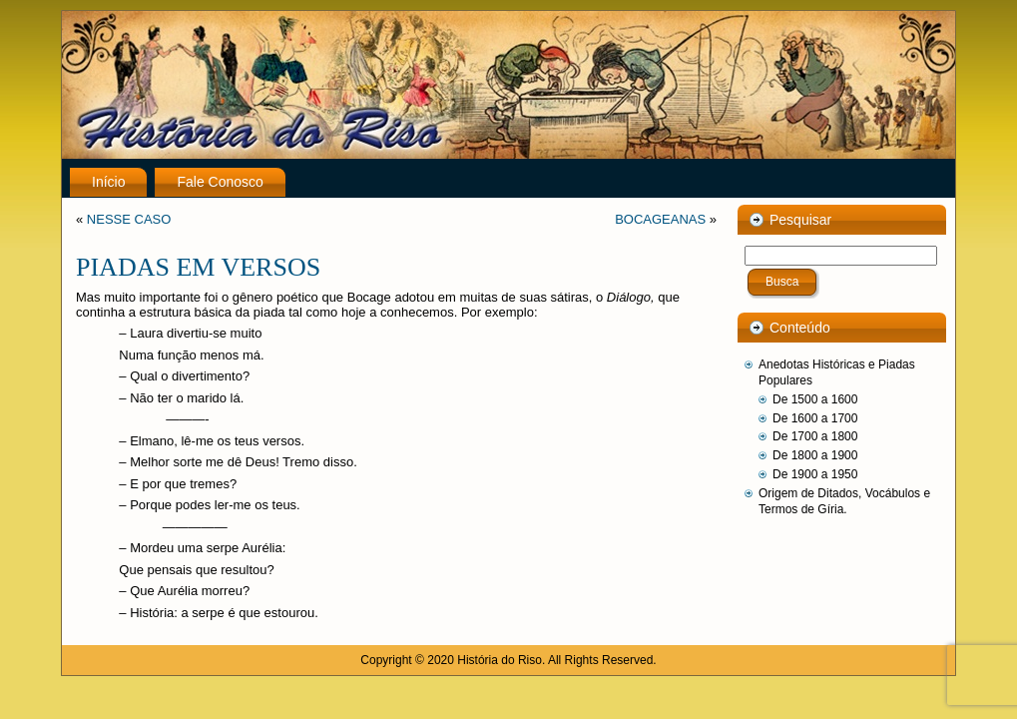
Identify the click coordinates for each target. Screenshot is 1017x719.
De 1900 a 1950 (814, 474)
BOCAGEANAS (660, 219)
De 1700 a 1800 (814, 436)
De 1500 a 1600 (814, 399)
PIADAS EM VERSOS (198, 267)
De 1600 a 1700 (814, 418)
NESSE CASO (129, 219)
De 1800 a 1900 (814, 455)
